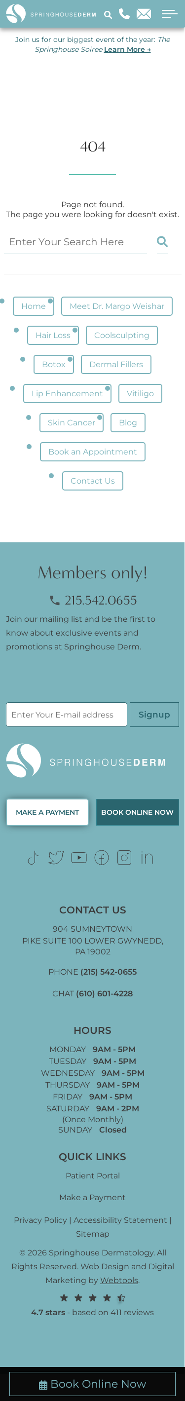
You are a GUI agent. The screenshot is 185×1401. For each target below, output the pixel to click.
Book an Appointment (92, 451)
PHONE (92, 972)
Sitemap (93, 1234)
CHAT (92, 993)
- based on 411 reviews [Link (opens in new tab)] (92, 1304)
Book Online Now (92, 1384)
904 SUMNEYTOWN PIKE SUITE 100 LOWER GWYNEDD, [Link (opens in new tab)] (92, 940)
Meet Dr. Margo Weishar (117, 306)
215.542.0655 (92, 600)
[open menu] (166, 14)
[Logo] (55, 14)
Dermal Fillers (116, 364)
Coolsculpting (121, 335)
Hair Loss (53, 335)
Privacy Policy (40, 1220)
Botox (54, 364)
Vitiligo (140, 393)
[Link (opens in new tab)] (33, 858)
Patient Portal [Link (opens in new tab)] (93, 1175)
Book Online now (137, 812)
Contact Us (93, 481)
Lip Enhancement (67, 393)
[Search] (109, 14)
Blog (128, 422)
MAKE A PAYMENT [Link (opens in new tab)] (47, 812)
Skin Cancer (71, 422)
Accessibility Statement (120, 1220)
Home (33, 306)
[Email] (143, 13)
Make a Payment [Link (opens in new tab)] (92, 1197)
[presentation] (81, 683)
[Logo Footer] (92, 761)
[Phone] (124, 13)
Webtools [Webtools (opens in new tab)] (119, 1280)
